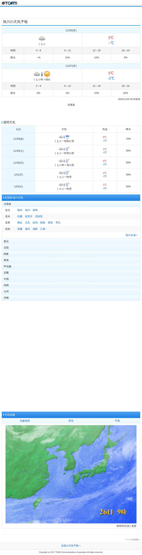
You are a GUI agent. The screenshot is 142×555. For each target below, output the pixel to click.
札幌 (19, 216)
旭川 (27, 210)
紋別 (35, 222)
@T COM (9, 3)
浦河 (27, 229)
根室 (50, 222)
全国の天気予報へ (71, 545)
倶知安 (39, 216)
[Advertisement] (71, 12)
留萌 (35, 210)
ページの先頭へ (132, 539)
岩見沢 (28, 216)
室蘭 (19, 229)
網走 (19, 222)
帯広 (58, 222)
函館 (35, 229)
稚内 (19, 210)
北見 (27, 222)
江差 (42, 229)
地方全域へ (131, 235)
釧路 (42, 222)
